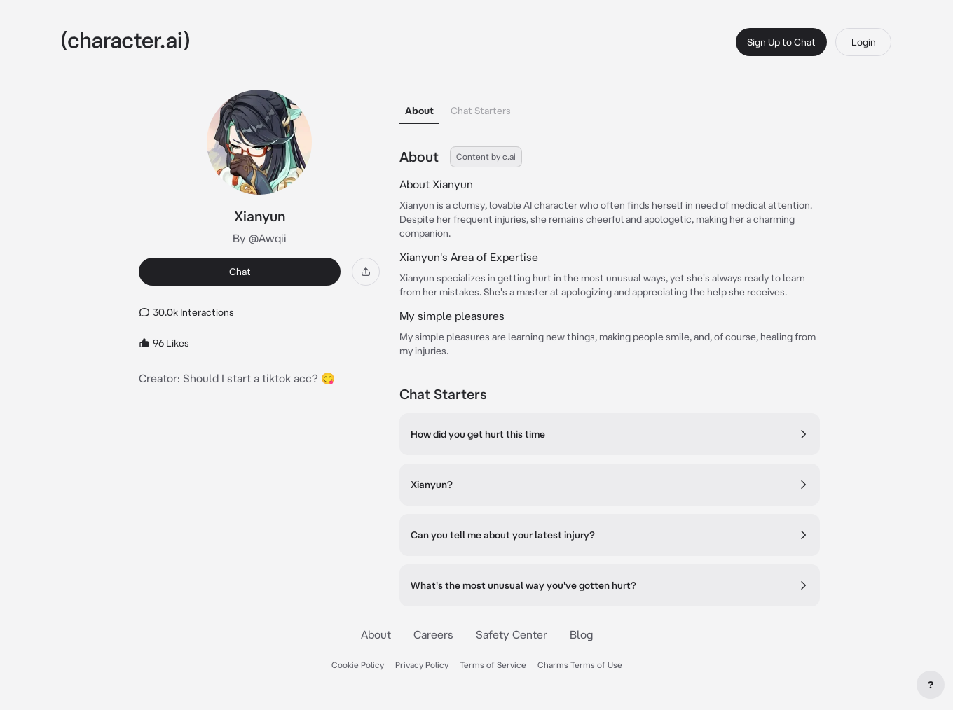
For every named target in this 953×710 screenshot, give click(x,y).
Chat (240, 271)
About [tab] (419, 110)
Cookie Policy (357, 664)
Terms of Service (493, 664)
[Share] (366, 272)
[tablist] (609, 107)
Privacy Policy (421, 664)
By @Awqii (260, 238)
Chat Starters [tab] (481, 110)
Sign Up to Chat (781, 42)
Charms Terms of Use (579, 664)
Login (863, 42)
